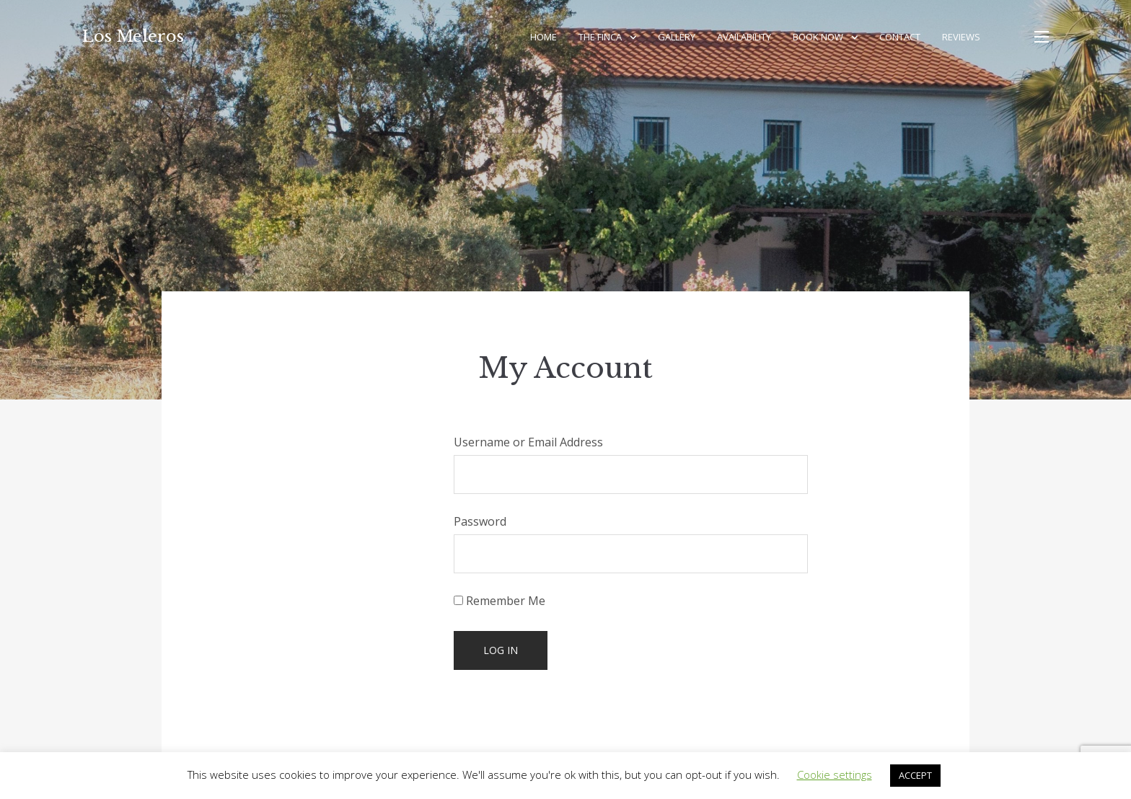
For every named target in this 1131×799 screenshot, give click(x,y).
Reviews (961, 36)
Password (480, 521)
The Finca (600, 36)
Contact (899, 36)
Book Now (818, 36)
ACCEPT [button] (915, 775)
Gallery (676, 36)
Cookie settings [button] (834, 774)
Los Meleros (133, 36)
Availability (744, 36)
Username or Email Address (528, 442)
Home (543, 36)
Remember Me (499, 601)
